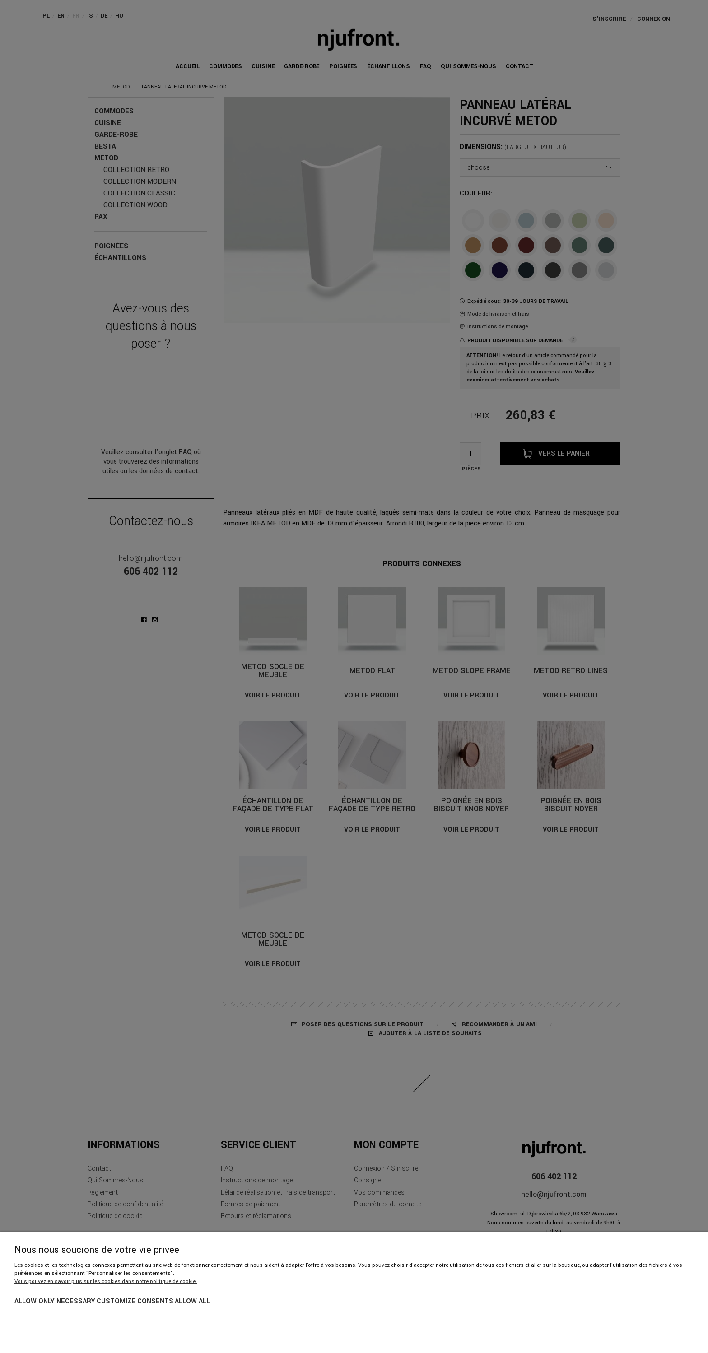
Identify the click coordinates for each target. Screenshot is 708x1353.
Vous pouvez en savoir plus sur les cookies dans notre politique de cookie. (105, 1281)
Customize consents (135, 1301)
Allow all (192, 1301)
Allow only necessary (54, 1301)
